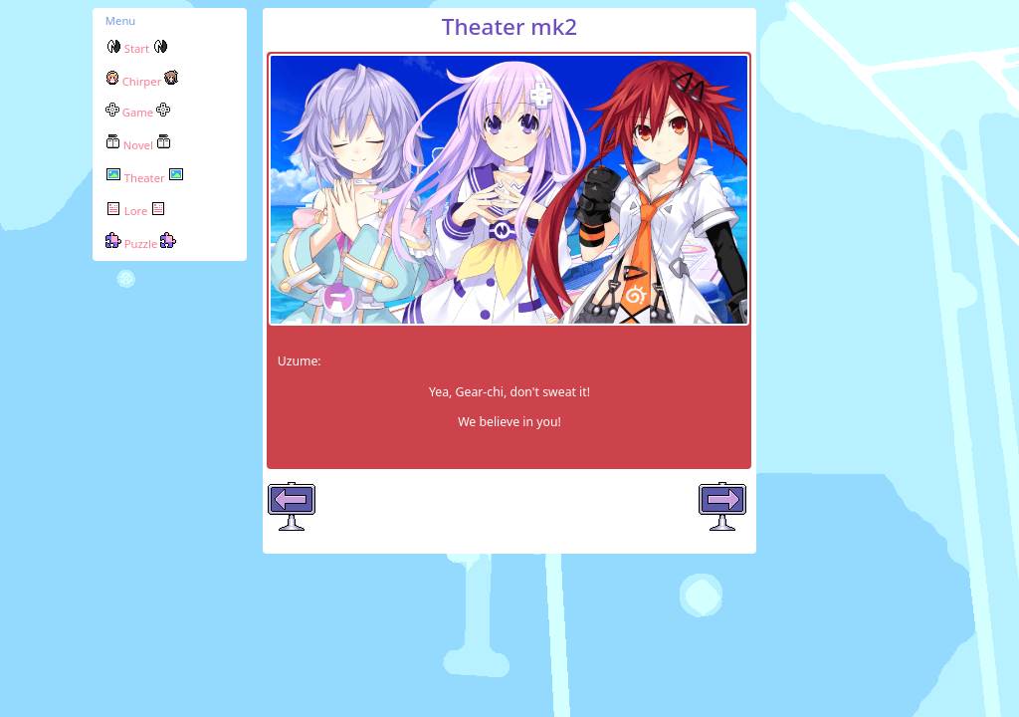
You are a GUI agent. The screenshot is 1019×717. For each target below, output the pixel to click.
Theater (144, 177)
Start (136, 48)
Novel (138, 144)
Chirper (141, 81)
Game (137, 112)
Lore (135, 210)
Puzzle (140, 243)
